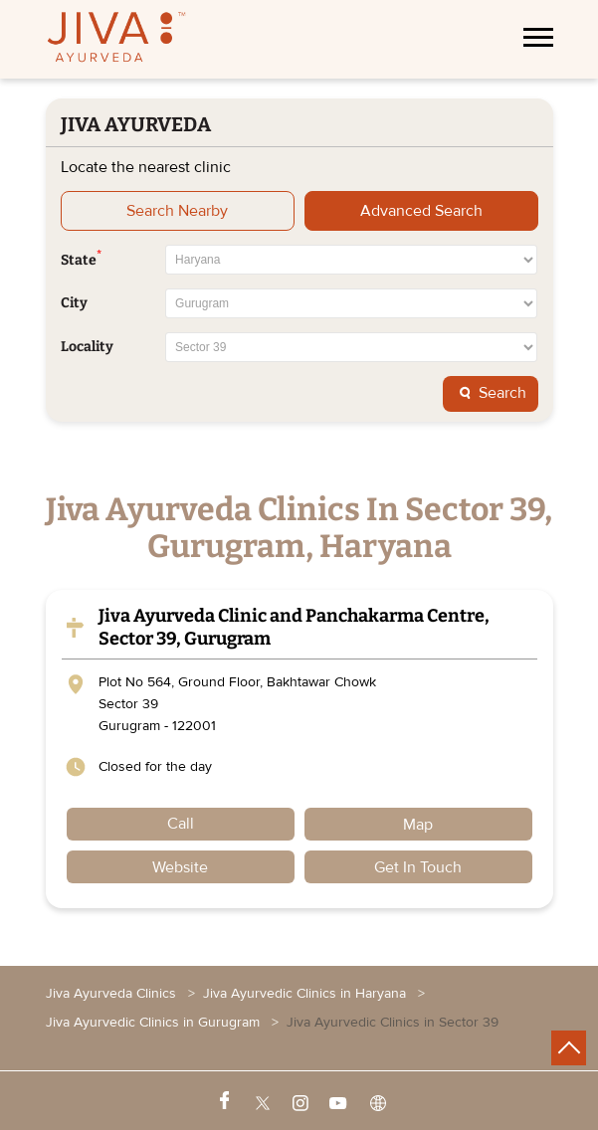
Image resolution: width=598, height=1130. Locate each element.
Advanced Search (421, 211)
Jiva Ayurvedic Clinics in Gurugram (153, 1022)
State (81, 259)
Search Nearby (177, 211)
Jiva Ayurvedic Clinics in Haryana (304, 993)
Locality (87, 347)
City (74, 303)
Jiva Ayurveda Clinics (113, 993)
